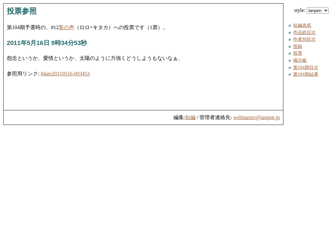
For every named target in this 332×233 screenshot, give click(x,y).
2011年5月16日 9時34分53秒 (47, 42)
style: (311, 10)
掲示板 (300, 60)
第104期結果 (305, 74)
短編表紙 (302, 25)
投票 (297, 53)
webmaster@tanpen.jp (256, 117)
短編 (190, 117)
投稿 (297, 46)
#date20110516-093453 (65, 73)
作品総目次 (304, 32)
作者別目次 (304, 39)
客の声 (66, 27)
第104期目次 (305, 67)
